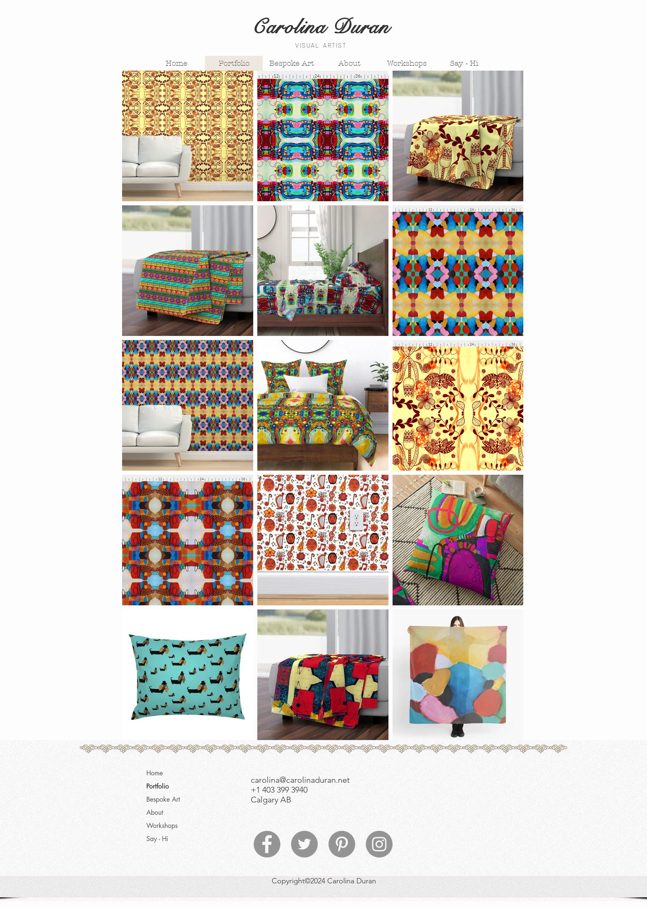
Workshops (162, 825)
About (154, 812)
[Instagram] (379, 844)
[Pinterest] (341, 844)
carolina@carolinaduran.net (300, 780)
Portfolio (157, 786)
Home (154, 773)
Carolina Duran (320, 27)
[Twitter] (304, 844)
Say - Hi (157, 838)
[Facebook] (267, 844)
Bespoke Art (163, 799)
